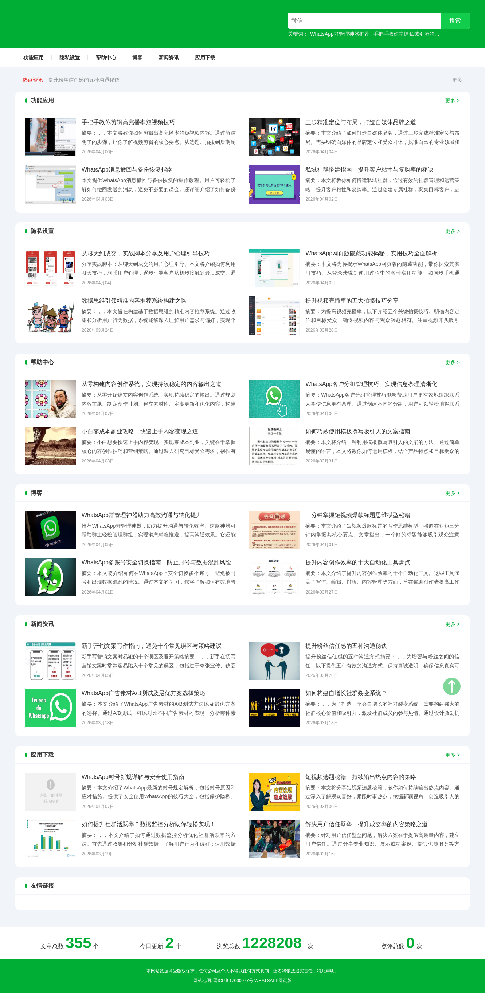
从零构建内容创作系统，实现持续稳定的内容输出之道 (152, 384)
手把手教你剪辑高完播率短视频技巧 (128, 122)
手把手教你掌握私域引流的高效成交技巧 (419, 34)
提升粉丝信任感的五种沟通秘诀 (346, 646)
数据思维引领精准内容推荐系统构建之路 (134, 300)
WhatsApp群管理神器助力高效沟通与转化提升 (142, 515)
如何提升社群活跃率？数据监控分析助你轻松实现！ (149, 824)
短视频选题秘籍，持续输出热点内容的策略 (360, 777)
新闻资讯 (169, 57)
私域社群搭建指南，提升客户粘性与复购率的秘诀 (369, 169)
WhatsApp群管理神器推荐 (339, 34)
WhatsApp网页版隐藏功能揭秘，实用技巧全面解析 (371, 253)
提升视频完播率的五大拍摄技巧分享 (352, 300)
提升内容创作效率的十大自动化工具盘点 (357, 562)
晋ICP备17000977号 (233, 980)
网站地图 (202, 980)
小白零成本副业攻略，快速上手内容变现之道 (140, 431)
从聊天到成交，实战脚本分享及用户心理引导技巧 (146, 253)
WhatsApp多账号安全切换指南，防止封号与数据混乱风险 (156, 562)
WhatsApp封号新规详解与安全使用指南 (133, 777)
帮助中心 (106, 57)
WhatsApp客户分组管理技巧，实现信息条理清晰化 (371, 384)
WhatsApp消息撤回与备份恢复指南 (127, 169)
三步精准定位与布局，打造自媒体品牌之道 (360, 122)
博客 (137, 57)
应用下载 (205, 57)
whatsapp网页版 (273, 980)
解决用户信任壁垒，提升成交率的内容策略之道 (366, 824)
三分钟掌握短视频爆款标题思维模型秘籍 (357, 515)
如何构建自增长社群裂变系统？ (346, 693)
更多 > (452, 100)
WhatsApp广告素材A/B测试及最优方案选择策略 (144, 693)
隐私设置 (69, 57)
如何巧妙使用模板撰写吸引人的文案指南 (357, 431)
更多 (457, 80)
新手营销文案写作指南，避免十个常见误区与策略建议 (109, 80)
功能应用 (33, 57)
